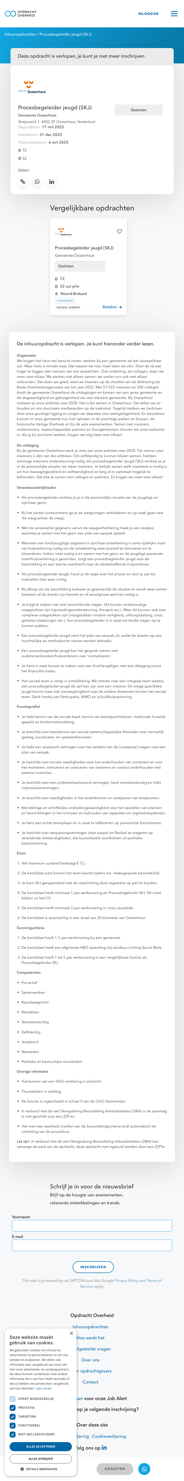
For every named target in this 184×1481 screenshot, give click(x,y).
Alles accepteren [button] (40, 1446)
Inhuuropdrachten (20, 34)
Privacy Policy (126, 1280)
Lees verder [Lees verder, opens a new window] (44, 1388)
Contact (90, 1382)
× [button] (71, 1333)
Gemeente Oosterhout (37, 115)
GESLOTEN (115, 1469)
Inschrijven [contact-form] (93, 1267)
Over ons (90, 1360)
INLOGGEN (148, 14)
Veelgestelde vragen (90, 1349)
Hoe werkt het (90, 1338)
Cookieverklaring (109, 1436)
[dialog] (41, 1402)
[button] (41, 1469)
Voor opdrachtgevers (90, 1371)
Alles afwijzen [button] (41, 1459)
